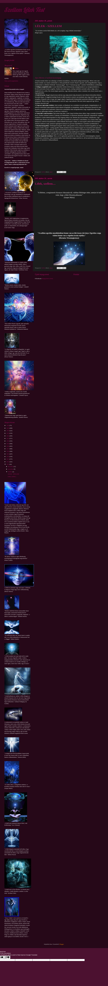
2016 (7, 451)
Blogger (61, 944)
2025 (7, 428)
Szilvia (16, 68)
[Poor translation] (7, 957)
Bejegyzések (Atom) (47, 278)
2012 (7, 461)
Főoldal (76, 274)
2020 (7, 441)
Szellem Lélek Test (24, 9)
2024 (7, 430)
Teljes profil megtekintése (11, 81)
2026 (7, 425)
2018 (7, 446)
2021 (7, 438)
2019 (7, 443)
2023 (7, 433)
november (11, 469)
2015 (7, 454)
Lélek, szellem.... (45, 183)
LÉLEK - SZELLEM (48, 26)
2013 (7, 459)
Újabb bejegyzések (42, 274)
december (11, 466)
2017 (7, 448)
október (10, 471)
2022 (7, 436)
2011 (7, 464)
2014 (7, 456)
